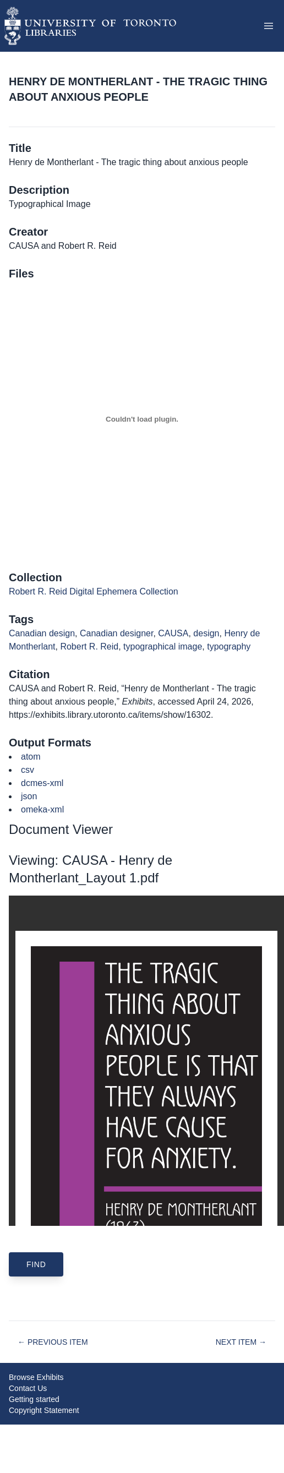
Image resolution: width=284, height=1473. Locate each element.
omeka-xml (42, 809)
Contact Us (28, 1388)
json (29, 796)
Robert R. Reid (89, 646)
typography (228, 646)
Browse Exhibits (36, 1377)
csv (27, 769)
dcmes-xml (42, 783)
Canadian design (42, 633)
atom (31, 756)
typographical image (162, 646)
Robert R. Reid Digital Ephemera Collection (93, 591)
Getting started (34, 1399)
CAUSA (173, 633)
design (206, 633)
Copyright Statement (44, 1410)
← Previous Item (53, 1342)
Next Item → (241, 1342)
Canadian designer (116, 633)
